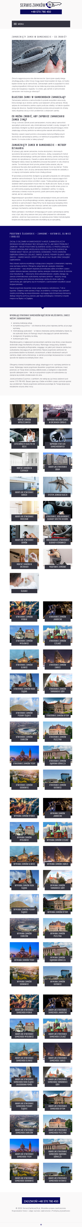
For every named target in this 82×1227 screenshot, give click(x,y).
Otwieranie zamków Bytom (58, 715)
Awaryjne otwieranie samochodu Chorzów (24, 1131)
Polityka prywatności (61, 1211)
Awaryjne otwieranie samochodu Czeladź (57, 1035)
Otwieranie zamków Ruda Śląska (24, 690)
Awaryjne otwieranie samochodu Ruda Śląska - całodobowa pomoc (24, 1082)
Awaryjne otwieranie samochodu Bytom (57, 1107)
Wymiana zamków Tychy (24, 960)
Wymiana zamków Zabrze (57, 864)
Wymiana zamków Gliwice (24, 864)
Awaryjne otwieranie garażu (24, 494)
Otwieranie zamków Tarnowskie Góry (57, 690)
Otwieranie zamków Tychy (24, 763)
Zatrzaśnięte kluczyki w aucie (24, 445)
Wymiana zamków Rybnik (24, 816)
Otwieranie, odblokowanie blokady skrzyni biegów (57, 518)
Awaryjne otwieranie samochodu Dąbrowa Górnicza (57, 1154)
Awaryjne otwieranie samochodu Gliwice (24, 1059)
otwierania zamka (48, 331)
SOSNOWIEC (46, 252)
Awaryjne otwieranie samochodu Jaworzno (57, 1011)
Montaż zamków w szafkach (24, 469)
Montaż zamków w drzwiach (24, 565)
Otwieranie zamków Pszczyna (57, 738)
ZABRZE (39, 255)
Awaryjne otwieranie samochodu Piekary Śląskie (24, 1106)
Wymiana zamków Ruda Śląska (24, 887)
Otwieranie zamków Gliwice (24, 666)
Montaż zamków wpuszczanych (24, 421)
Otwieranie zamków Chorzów (24, 738)
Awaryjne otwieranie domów (24, 541)
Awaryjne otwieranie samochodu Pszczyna (57, 1131)
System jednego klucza (57, 495)
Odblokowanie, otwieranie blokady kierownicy (57, 541)
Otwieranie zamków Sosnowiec (24, 786)
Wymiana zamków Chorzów (24, 935)
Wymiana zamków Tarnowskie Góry (57, 887)
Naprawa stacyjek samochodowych (58, 445)
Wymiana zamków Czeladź (57, 840)
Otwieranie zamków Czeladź (57, 642)
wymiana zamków (46, 276)
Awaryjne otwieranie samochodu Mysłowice (24, 1035)
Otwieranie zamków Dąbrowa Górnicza (57, 762)
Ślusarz (24, 591)
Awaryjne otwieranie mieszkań (24, 518)
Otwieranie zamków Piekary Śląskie (24, 714)
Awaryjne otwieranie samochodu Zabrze (57, 1059)
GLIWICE (46, 255)
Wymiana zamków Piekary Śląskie (24, 911)
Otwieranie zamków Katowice (57, 786)
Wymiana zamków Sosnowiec (24, 983)
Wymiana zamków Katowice (57, 983)
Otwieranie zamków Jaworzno (57, 618)
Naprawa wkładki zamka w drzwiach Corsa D (57, 421)
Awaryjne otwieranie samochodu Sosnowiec (24, 1179)
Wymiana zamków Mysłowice (24, 839)
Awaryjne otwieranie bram (57, 468)
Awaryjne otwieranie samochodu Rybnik (24, 1011)
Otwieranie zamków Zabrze (57, 666)
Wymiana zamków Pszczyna (57, 935)
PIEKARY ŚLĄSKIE (57, 255)
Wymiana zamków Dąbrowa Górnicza (58, 959)
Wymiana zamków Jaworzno (57, 815)
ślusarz (16, 263)
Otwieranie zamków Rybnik (24, 618)
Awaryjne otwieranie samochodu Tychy (24, 1155)
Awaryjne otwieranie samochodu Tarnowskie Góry (58, 1082)
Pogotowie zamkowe (57, 567)
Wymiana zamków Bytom (58, 912)
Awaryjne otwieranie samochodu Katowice (57, 1179)
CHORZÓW (62, 252)
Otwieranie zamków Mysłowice (24, 642)
